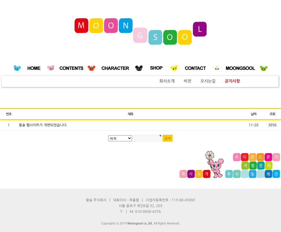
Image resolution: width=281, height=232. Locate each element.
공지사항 (232, 81)
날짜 (253, 114)
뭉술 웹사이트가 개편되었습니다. (43, 125)
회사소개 (167, 81)
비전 (187, 81)
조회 (272, 114)
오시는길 (208, 81)
